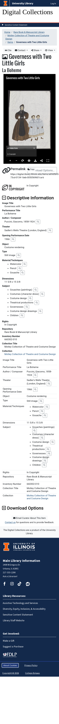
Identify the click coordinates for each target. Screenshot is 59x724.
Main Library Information (21, 560)
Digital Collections (27, 12)
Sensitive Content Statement (16, 25)
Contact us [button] (10, 522)
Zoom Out (16, 161)
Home (7, 32)
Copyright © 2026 (10, 673)
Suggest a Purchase (13, 646)
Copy (31, 169)
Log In (53, 3)
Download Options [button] (22, 508)
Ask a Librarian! (10, 576)
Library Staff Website (13, 620)
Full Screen (48, 160)
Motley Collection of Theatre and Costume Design (30, 354)
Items (10, 42)
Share (35, 50)
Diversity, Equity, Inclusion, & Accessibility (24, 609)
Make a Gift (8, 640)
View (49, 50)
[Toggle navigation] (6, 20)
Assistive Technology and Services (20, 603)
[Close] (34, 148)
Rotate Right (23, 161)
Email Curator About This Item (29, 518)
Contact (20, 50)
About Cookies (10, 665)
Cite (8, 50)
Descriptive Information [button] (28, 197)
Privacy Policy (30, 665)
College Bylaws (32, 673)
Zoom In (10, 161)
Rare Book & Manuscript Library (29, 32)
